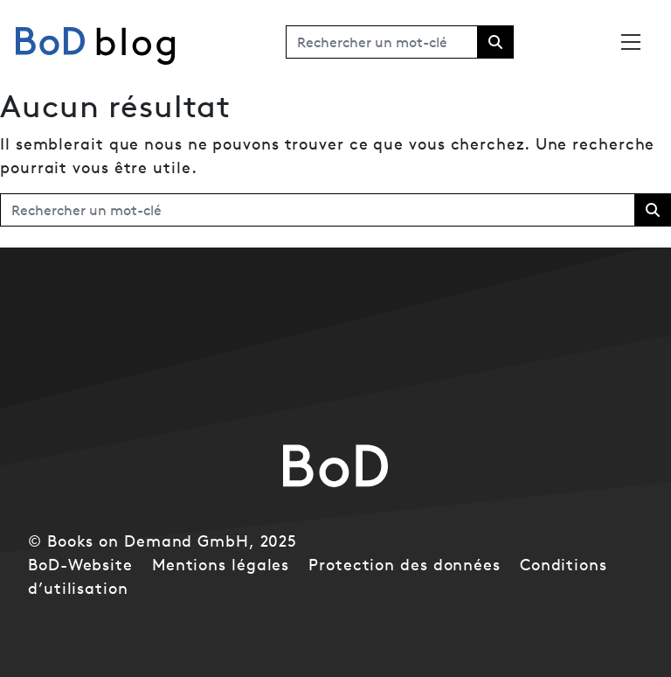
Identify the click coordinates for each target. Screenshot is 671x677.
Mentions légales (220, 565)
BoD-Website (80, 565)
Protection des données (404, 565)
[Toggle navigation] (630, 41)
